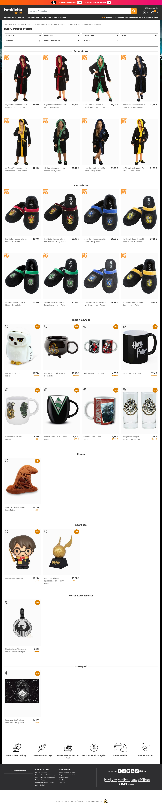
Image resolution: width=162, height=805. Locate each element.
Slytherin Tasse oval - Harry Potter (55, 438)
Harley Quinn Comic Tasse (94, 374)
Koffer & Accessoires (52, 41)
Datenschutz (64, 778)
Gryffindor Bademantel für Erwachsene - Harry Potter (16, 106)
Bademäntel (10, 36)
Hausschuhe (49, 36)
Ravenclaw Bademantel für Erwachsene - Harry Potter (134, 106)
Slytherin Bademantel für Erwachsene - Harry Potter (94, 106)
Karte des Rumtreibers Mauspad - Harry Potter (14, 721)
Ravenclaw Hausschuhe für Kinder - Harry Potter (94, 241)
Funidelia (7, 24)
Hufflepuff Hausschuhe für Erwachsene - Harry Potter (134, 241)
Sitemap (62, 783)
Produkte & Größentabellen (45, 783)
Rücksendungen (41, 773)
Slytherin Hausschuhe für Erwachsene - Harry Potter (55, 304)
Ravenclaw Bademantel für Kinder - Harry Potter (94, 170)
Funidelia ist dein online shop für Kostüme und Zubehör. (13, 11)
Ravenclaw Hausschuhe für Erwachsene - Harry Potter (94, 304)
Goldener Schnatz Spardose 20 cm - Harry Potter (54, 581)
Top (101, 17)
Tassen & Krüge (88, 36)
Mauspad (86, 41)
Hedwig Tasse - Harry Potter (13, 375)
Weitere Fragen (40, 780)
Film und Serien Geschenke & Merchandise (49, 24)
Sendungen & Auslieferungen (45, 778)
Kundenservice (18, 771)
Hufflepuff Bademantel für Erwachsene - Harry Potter (16, 170)
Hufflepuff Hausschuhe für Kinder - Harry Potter (134, 304)
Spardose (9, 41)
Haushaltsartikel (73, 24)
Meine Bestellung (41, 786)
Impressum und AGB (66, 775)
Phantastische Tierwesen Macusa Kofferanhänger (15, 651)
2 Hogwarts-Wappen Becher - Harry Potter (131, 438)
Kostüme (19, 17)
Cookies (62, 780)
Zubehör (32, 17)
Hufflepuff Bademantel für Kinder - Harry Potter (133, 170)
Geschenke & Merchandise (22, 24)
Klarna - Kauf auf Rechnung (44, 775)
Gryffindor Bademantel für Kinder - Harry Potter (55, 106)
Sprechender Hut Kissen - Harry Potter (15, 509)
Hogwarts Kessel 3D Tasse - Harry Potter (55, 375)
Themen (8, 17)
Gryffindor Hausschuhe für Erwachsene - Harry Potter (55, 241)
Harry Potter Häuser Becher (13, 438)
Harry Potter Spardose (14, 579)
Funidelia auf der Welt (67, 773)
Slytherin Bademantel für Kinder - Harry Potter (54, 170)
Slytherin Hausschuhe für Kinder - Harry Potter (15, 304)
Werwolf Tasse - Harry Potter (92, 438)
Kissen (124, 36)
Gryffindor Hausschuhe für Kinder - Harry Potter (16, 241)
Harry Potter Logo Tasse (132, 374)
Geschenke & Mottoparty (53, 17)
